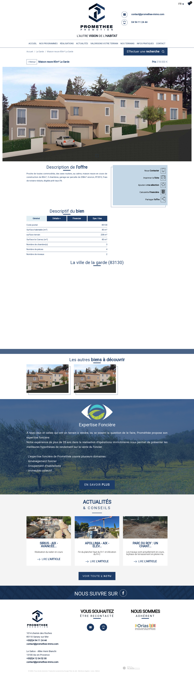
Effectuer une (143, 51)
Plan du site (73, 671)
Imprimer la (151, 177)
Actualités (82, 43)
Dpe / (97, 218)
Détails (57, 218)
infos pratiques (145, 43)
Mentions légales (84, 671)
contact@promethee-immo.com (147, 14)
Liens (92, 671)
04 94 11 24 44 (139, 22)
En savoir (97, 484)
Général (36, 218)
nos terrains (127, 43)
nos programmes (48, 43)
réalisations (67, 43)
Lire (48, 559)
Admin (97, 671)
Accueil (33, 43)
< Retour (32, 61)
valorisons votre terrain (104, 43)
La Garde (40, 51)
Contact (160, 43)
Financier (77, 218)
